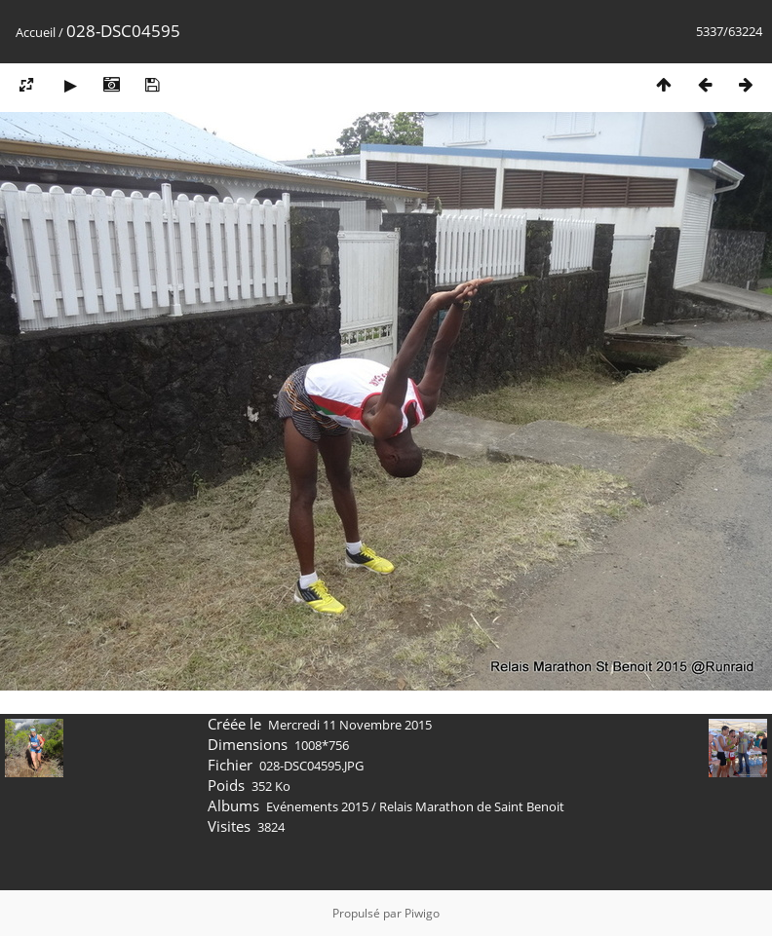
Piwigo (422, 913)
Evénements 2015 (317, 806)
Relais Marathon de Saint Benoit (471, 806)
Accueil (36, 32)
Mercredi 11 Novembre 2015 (350, 724)
